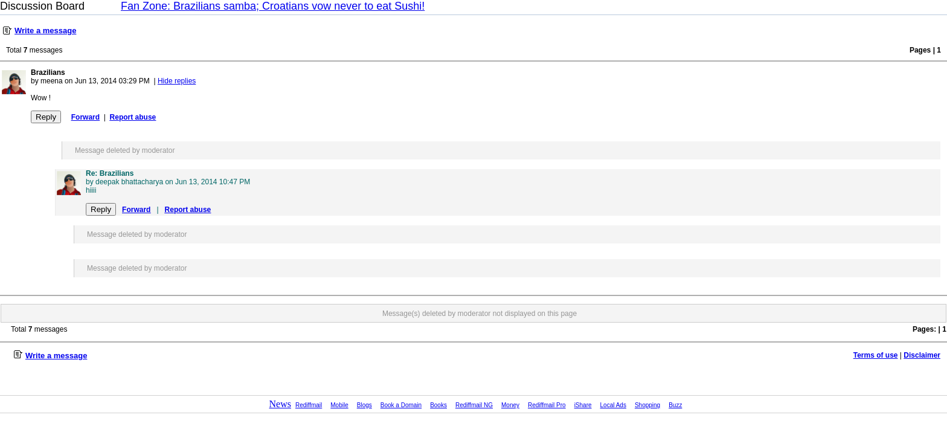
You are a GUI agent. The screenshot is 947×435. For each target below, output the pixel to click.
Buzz (675, 405)
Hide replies (177, 81)
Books (438, 405)
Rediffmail (308, 405)
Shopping (647, 405)
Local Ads (613, 405)
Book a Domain (401, 405)
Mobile (339, 405)
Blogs (364, 405)
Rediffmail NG (474, 405)
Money (510, 405)
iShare (583, 405)
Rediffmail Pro (547, 405)
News (280, 404)
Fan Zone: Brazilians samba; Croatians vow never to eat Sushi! (273, 6)
